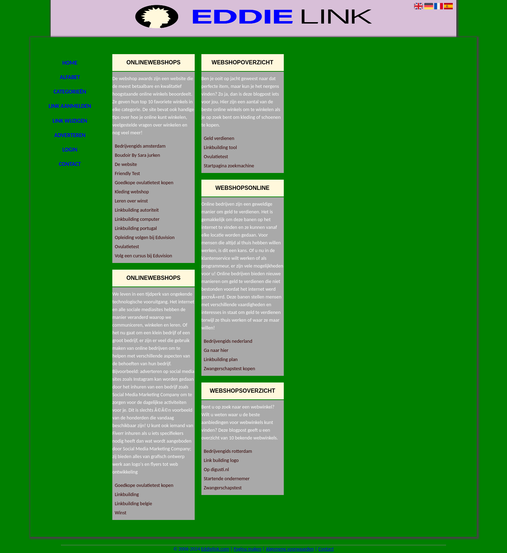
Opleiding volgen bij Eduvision (145, 237)
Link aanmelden (70, 106)
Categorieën (70, 91)
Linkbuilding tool (220, 147)
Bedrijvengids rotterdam (228, 451)
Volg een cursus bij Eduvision (143, 256)
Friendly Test (127, 173)
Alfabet (70, 77)
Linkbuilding (127, 494)
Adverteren (70, 135)
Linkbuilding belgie (133, 504)
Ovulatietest (127, 247)
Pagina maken (248, 549)
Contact (70, 164)
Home (69, 62)
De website (126, 164)
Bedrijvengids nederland (228, 341)
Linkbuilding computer (137, 219)
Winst (120, 513)
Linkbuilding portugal (136, 228)
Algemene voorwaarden (290, 549)
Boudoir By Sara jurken (137, 155)
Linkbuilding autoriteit (137, 210)
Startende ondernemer (227, 479)
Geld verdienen (219, 138)
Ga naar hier (216, 350)
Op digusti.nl (216, 469)
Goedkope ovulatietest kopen (144, 183)
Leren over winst (131, 201)
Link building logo (221, 460)
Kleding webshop (132, 192)
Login (69, 149)
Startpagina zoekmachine (229, 166)
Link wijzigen (69, 120)
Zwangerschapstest (223, 488)
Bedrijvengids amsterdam (140, 146)
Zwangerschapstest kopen (229, 369)
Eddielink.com (215, 549)
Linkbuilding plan (221, 359)
